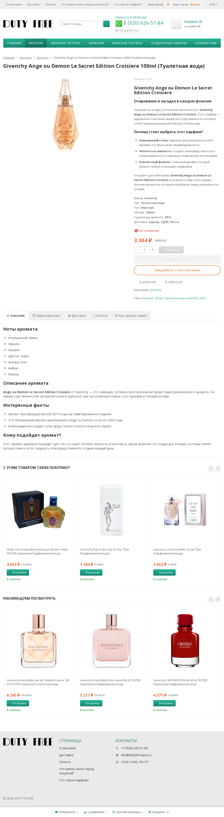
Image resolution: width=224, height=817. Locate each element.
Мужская (96, 43)
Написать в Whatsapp (131, 17)
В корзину (17, 572)
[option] (38, 529)
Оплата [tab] (100, 315)
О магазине (14, 4)
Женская (36, 43)
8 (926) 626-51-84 (139, 22)
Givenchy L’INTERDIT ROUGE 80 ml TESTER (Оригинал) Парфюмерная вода (180, 682)
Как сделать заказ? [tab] (131, 315)
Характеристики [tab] (46, 315)
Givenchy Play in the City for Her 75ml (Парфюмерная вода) (104, 551)
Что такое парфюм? (128, 4)
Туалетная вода (174, 298)
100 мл (158, 298)
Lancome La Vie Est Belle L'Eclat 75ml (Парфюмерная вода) (177, 551)
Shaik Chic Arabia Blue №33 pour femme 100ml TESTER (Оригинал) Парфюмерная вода (37, 551)
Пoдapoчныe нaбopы (168, 43)
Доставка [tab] (77, 315)
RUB (214, 4)
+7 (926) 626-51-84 (134, 748)
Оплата (51, 4)
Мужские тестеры (127, 43)
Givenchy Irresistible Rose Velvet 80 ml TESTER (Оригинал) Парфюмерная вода (110, 682)
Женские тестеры (65, 43)
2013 (202, 298)
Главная (14, 43)
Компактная (205, 43)
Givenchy (155, 290)
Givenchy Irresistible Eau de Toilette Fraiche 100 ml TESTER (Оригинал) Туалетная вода (38, 682)
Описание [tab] (16, 315)
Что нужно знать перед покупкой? (85, 4)
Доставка (33, 4)
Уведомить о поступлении (177, 270)
